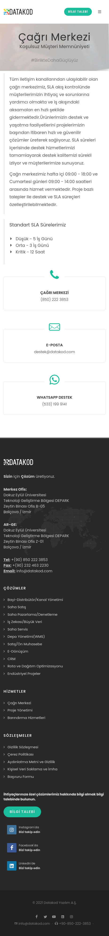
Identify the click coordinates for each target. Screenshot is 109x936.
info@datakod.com (33, 571)
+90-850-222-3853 (75, 923)
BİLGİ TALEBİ (78, 12)
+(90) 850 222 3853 (29, 559)
